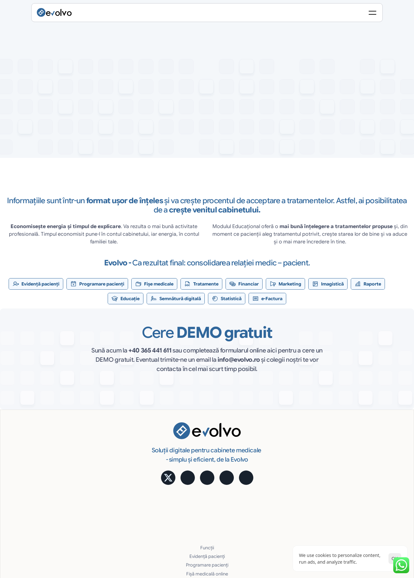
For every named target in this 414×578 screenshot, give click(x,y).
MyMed (346, 474)
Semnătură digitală (271, 422)
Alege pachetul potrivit (362, 457)
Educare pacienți (182, 500)
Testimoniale (352, 439)
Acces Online (266, 457)
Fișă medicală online (186, 448)
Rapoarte (175, 491)
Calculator (350, 431)
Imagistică (176, 483)
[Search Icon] (301, 14)
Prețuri (345, 448)
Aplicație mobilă (355, 422)
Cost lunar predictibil (273, 465)
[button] (68, 162)
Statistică (261, 431)
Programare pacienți (186, 439)
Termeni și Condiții (367, 524)
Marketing (175, 474)
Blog (344, 483)
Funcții (172, 422)
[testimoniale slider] (207, 210)
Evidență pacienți (183, 431)
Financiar (174, 465)
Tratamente (177, 457)
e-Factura (262, 439)
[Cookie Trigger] (269, 524)
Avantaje (261, 448)
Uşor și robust (266, 483)
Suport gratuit (266, 491)
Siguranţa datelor (270, 474)
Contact (347, 500)
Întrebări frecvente (358, 491)
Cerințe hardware (270, 500)
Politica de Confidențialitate (314, 524)
